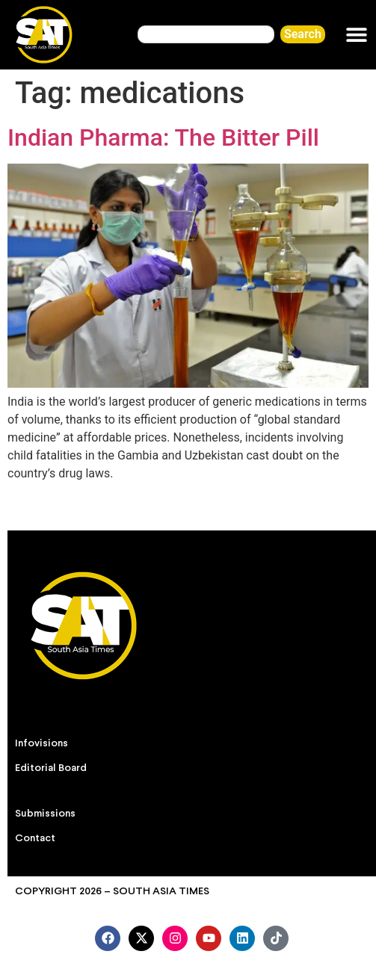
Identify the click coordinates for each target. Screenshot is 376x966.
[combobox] (206, 34)
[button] (357, 35)
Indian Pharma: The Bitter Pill (163, 137)
